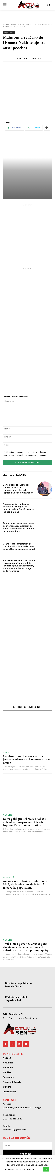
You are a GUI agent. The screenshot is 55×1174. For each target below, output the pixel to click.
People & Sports (10, 24)
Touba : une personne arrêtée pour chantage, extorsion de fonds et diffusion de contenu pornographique (18, 527)
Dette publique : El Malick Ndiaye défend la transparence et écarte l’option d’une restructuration (18, 489)
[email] (27, 1145)
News (6, 752)
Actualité (8, 877)
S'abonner (27, 1154)
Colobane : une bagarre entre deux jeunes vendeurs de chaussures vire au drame (27, 759)
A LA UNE (7, 815)
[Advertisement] (27, 90)
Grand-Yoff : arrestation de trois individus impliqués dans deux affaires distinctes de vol (19, 546)
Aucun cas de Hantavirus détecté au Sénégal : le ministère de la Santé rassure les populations (18, 508)
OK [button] (46, 1169)
